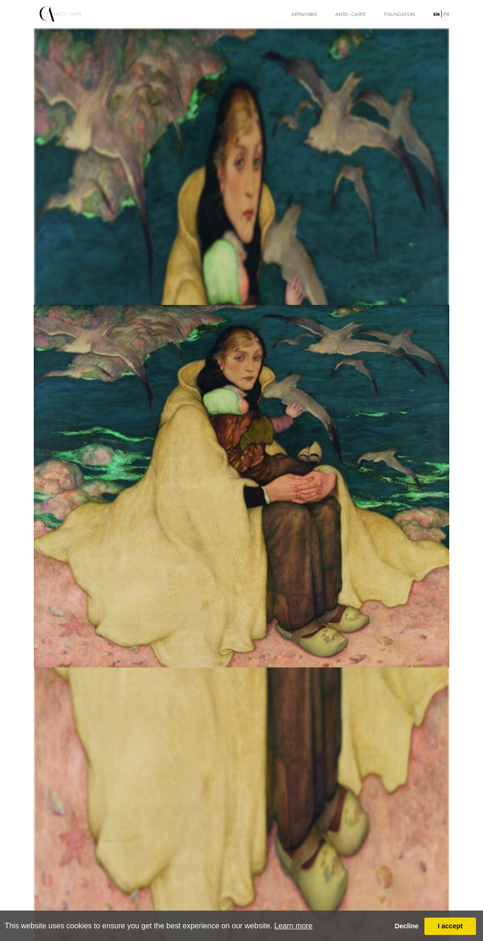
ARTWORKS (304, 14)
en (436, 14)
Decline (406, 926)
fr (446, 14)
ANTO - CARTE (350, 14)
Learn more (293, 926)
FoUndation (399, 14)
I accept (450, 926)
